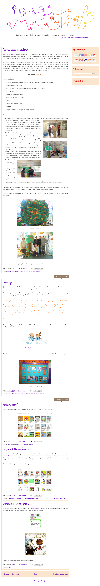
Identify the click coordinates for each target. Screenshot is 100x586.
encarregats (31, 394)
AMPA (9, 271)
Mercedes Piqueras (8, 54)
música (49, 498)
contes (17, 444)
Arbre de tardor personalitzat (15, 50)
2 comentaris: (22, 495)
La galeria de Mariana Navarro (16, 449)
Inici (35, 574)
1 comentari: (22, 391)
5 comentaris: (22, 441)
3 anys (9, 394)
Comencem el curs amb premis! (16, 504)
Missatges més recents (11, 574)
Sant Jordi (63, 498)
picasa (42, 394)
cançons (24, 498)
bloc (24, 354)
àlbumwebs (24, 394)
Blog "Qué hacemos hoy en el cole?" (36, 348)
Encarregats (8, 282)
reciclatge (29, 271)
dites (40, 498)
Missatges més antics (60, 574)
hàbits (44, 498)
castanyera (30, 498)
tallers (35, 271)
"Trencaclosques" (36, 508)
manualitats (15, 271)
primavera (22, 271)
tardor (39, 271)
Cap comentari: (23, 268)
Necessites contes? (10, 405)
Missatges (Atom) (39, 581)
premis (9, 567)
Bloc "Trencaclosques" (36, 386)
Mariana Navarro (8, 456)
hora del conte (24, 444)
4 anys (14, 394)
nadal (53, 498)
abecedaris (11, 498)
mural (38, 394)
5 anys (18, 394)
